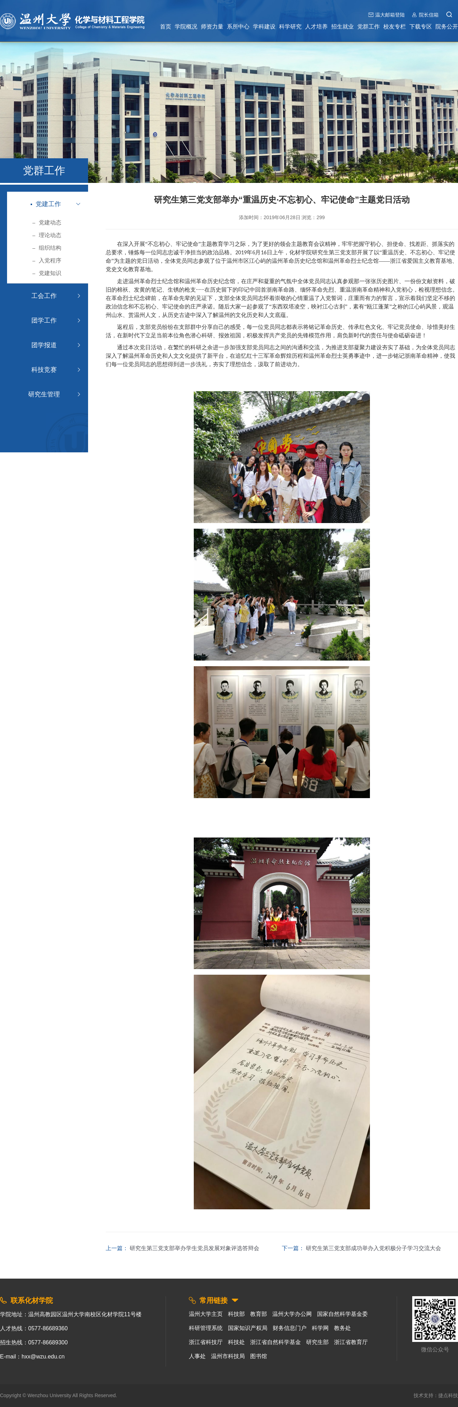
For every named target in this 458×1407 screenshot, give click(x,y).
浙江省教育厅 (351, 1342)
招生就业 (342, 27)
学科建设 (264, 27)
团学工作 (43, 320)
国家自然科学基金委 (342, 1314)
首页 (165, 27)
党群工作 (368, 27)
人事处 (197, 1356)
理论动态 (46, 235)
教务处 (342, 1328)
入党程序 (46, 260)
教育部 (258, 1314)
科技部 (236, 1314)
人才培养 (316, 27)
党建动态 (46, 222)
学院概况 (186, 27)
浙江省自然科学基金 (275, 1342)
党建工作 (46, 204)
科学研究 (290, 27)
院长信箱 (429, 15)
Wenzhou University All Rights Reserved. (72, 1395)
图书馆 (258, 1356)
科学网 (320, 1328)
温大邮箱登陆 (390, 15)
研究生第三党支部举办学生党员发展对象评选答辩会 (194, 1248)
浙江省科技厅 (206, 1342)
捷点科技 (448, 1395)
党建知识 (46, 273)
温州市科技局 (228, 1356)
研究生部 (317, 1342)
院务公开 (446, 27)
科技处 (236, 1342)
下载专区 (420, 27)
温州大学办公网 (292, 1314)
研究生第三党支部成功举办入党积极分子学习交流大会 (373, 1248)
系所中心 (238, 27)
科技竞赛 (43, 369)
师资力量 (212, 27)
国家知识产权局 (247, 1328)
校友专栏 (394, 27)
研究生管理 (43, 394)
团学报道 (43, 345)
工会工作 (43, 295)
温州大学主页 (206, 1314)
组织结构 (46, 248)
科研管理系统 (206, 1328)
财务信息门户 (290, 1328)
